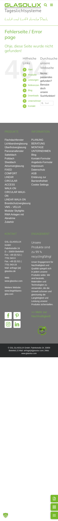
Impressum (37, 166)
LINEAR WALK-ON (15, 199)
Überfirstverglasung (15, 147)
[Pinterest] (17, 315)
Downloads (33, 95)
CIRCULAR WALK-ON (15, 194)
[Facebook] (8, 315)
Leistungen (33, 80)
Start (30, 69)
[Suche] (42, 103)
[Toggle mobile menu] (51, 5)
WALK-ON (10, 188)
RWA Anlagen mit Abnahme (14, 216)
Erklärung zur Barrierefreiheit (39, 179)
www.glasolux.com (29, 353)
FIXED (8, 169)
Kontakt (31, 106)
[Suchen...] (46, 103)
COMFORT (11, 173)
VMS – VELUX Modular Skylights (14, 209)
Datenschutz (38, 169)
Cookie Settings (40, 184)
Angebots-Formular (42, 162)
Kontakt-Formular (41, 158)
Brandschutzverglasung (16, 203)
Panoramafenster (14, 151)
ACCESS (10, 184)
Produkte (32, 75)
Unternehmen (34, 101)
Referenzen (33, 85)
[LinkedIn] (17, 324)
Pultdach (9, 158)
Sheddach (10, 162)
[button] (5, 515)
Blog (30, 90)
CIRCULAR (11, 181)
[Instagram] (8, 324)
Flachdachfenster (14, 140)
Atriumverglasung (14, 166)
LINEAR (9, 177)
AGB (34, 173)
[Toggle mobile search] (45, 5)
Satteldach (10, 154)
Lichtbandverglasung (16, 143)
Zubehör (9, 222)
